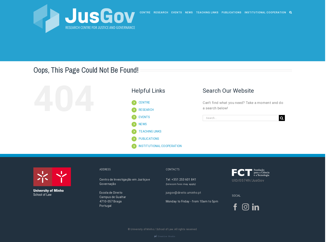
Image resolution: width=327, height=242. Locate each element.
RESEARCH (146, 109)
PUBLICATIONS (149, 138)
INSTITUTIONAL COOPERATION (160, 146)
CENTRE (144, 102)
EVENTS (144, 117)
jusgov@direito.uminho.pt (183, 192)
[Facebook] (235, 206)
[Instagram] (245, 206)
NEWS (143, 124)
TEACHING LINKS (150, 131)
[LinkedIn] (255, 206)
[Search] (290, 12)
